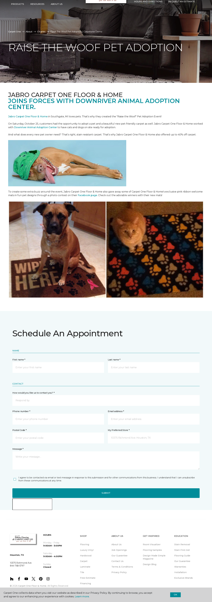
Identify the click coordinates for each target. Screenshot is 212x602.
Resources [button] (37, 15)
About (29, 31)
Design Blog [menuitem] (149, 564)
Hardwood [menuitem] (85, 555)
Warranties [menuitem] (180, 566)
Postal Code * (19, 430)
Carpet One (14, 31)
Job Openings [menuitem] (119, 550)
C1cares (41, 31)
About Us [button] (57, 15)
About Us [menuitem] (116, 544)
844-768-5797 (54, 5)
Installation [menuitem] (180, 572)
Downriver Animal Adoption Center (36, 127)
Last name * (114, 360)
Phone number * (21, 411)
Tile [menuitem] (82, 572)
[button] (133, 19)
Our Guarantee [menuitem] (119, 555)
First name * (18, 360)
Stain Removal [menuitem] (182, 544)
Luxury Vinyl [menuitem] (86, 550)
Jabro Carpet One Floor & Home (28, 116)
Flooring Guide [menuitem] (182, 555)
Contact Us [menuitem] (117, 561)
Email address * (116, 411)
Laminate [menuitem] (85, 566)
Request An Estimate (181, 12)
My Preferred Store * (118, 430)
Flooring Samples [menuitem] (152, 550)
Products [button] (17, 15)
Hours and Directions (148, 12)
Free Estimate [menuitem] (87, 578)
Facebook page (87, 195)
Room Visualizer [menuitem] (152, 544)
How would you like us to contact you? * (33, 393)
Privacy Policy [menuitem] (119, 572)
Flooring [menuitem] (84, 544)
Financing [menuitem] (85, 583)
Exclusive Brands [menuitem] (183, 578)
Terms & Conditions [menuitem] (122, 566)
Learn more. (82, 596)
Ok (175, 594)
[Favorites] (137, 19)
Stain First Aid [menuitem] (182, 550)
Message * (17, 449)
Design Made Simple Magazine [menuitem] (154, 557)
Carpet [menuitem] (83, 561)
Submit (106, 493)
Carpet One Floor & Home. (32, 586)
